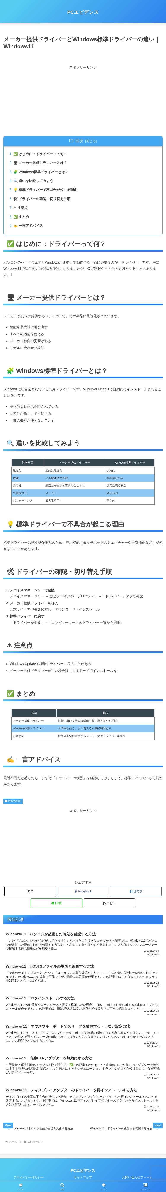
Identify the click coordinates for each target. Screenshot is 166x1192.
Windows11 (13, 801)
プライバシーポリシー (29, 1178)
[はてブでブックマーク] (136, 891)
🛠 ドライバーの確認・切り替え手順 (41, 199)
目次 (79, 141)
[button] (109, 903)
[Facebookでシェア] (83, 891)
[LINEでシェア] (56, 903)
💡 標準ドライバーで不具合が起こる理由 (45, 190)
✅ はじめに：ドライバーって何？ (40, 154)
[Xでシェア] (30, 891)
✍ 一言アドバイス (28, 225)
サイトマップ (83, 1178)
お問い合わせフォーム (137, 1178)
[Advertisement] (43, 101)
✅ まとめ (21, 217)
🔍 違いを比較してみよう (33, 181)
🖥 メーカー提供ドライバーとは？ (40, 163)
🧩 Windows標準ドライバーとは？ (41, 172)
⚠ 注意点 (20, 208)
